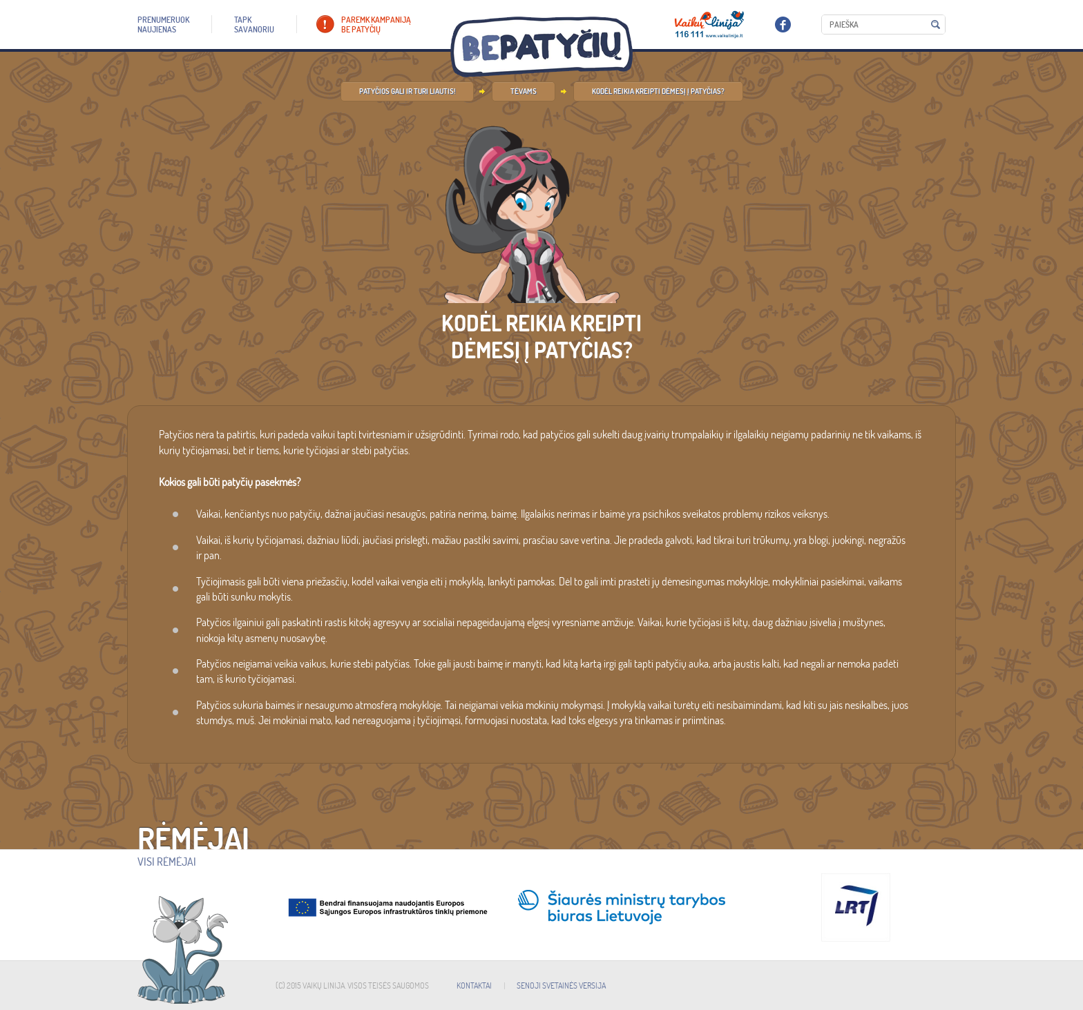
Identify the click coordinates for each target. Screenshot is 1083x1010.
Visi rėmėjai (166, 861)
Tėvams (523, 91)
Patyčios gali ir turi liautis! (407, 91)
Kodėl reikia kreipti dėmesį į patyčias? (658, 91)
